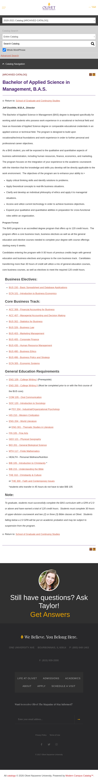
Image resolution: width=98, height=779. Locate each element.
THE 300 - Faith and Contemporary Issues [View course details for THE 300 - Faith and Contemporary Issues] (33, 481)
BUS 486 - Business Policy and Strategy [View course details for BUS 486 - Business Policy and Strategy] (29, 357)
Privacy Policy (40, 735)
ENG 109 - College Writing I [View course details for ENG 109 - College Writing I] (23, 379)
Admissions (51, 678)
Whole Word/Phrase (16, 50)
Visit (94, 6)
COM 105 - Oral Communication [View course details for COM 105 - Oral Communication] (25, 397)
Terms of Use (55, 735)
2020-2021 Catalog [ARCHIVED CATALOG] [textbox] (26, 20)
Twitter (49, 744)
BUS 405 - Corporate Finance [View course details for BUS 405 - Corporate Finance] (24, 339)
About (27, 686)
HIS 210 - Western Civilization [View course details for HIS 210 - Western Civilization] (24, 415)
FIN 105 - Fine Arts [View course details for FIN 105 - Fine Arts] (18, 433)
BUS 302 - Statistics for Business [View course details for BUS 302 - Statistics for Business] (25, 321)
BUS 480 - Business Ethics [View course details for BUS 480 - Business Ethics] (22, 351)
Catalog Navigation (15, 64)
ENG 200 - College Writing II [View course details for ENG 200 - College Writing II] (23, 385)
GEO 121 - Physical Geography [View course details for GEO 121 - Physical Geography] (25, 439)
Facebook (41, 744)
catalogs (11, 775)
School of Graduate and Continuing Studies (38, 100)
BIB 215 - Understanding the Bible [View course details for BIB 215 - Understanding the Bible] (26, 469)
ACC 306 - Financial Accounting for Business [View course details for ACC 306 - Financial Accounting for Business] (31, 309)
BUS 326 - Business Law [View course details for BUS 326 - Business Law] (21, 327)
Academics (73, 678)
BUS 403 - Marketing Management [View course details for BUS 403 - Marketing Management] (26, 333)
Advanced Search (10, 55)
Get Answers (50, 614)
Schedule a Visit (63, 686)
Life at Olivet (27, 678)
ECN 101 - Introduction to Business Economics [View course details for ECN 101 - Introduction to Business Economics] (33, 293)
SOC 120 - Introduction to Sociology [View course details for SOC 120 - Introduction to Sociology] (27, 403)
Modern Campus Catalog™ (79, 775)
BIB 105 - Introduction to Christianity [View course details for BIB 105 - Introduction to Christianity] (27, 463)
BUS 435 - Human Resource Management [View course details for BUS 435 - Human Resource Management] (30, 345)
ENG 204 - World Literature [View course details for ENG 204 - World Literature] (23, 421)
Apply (41, 686)
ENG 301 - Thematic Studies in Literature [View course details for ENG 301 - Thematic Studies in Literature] (32, 427)
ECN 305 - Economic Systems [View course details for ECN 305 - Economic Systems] (24, 363)
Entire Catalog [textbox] (11, 36)
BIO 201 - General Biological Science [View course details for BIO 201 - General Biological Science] (28, 445)
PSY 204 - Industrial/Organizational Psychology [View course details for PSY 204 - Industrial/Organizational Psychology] (35, 409)
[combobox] (49, 20)
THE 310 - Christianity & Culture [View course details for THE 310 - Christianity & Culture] (25, 475)
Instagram (56, 744)
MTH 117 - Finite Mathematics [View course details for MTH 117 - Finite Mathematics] (24, 451)
